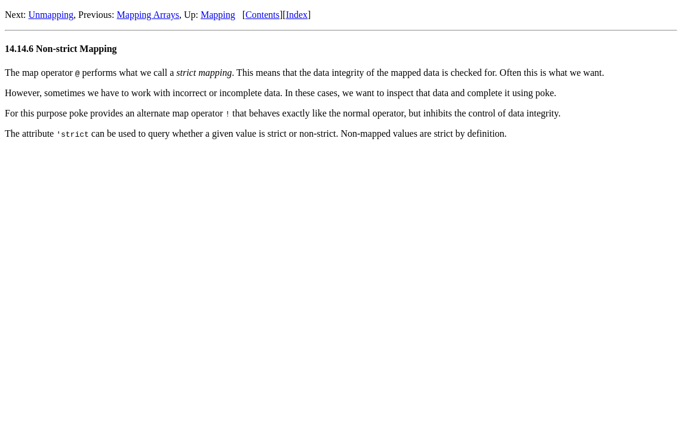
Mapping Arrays (148, 15)
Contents (262, 15)
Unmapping (51, 15)
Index (297, 15)
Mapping (218, 15)
